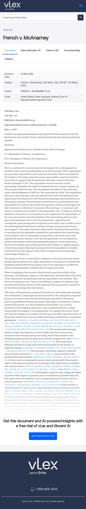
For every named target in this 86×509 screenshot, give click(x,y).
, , (57, 323)
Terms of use (27, 501)
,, (42, 328)
